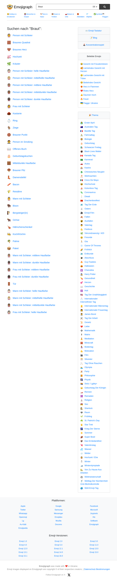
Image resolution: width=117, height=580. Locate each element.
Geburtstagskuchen (20, 156)
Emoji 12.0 (23, 549)
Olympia (86, 367)
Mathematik (87, 330)
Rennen (86, 392)
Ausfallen (86, 221)
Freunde (86, 237)
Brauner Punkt (17, 134)
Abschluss (87, 258)
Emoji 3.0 (94, 541)
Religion (86, 400)
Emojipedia (23, 528)
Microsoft (94, 510)
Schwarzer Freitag (90, 147)
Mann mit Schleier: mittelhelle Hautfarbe (30, 298)
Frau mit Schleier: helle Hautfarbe (27, 312)
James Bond (88, 314)
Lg (23, 521)
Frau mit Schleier (18, 106)
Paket (13, 248)
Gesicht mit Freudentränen (94, 64)
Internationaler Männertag (94, 306)
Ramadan (86, 396)
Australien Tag (88, 127)
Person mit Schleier (20, 35)
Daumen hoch (88, 95)
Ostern (85, 209)
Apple (23, 506)
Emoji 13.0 (94, 549)
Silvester (86, 359)
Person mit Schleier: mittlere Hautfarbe (29, 85)
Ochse (13, 220)
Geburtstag (87, 143)
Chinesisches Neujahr (92, 172)
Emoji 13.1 (23, 552)
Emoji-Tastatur (94, 31)
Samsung (58, 510)
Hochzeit (14, 56)
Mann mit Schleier (19, 198)
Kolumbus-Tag (89, 188)
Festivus (86, 229)
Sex (84, 404)
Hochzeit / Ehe (89, 457)
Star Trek (86, 424)
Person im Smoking (20, 142)
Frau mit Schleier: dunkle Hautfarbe (28, 276)
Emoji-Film (87, 213)
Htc (94, 517)
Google (58, 506)
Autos (85, 164)
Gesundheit (87, 278)
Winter (85, 461)
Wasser (85, 449)
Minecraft (86, 343)
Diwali (85, 196)
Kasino (85, 168)
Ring (12, 120)
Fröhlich (86, 249)
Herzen (85, 282)
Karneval (86, 159)
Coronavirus (88, 192)
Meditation (87, 339)
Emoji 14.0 (58, 552)
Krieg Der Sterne (90, 429)
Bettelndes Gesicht (90, 82)
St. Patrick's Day (90, 420)
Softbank (94, 521)
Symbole (98, 14)
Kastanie (14, 113)
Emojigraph (23, 7)
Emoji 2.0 (58, 541)
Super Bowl (87, 437)
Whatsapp (23, 513)
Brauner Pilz (16, 170)
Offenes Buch (17, 149)
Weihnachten (88, 176)
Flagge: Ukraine (89, 103)
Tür (11, 284)
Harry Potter (88, 274)
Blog (94, 38)
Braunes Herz (17, 49)
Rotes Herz (87, 91)
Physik (85, 379)
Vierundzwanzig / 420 (92, 233)
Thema (94, 115)
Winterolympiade (90, 465)
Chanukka (87, 270)
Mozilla (58, 521)
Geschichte (87, 286)
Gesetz (85, 322)
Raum (85, 412)
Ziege (13, 127)
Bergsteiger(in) (17, 213)
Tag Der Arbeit (88, 318)
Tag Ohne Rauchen (91, 363)
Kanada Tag (87, 155)
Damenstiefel (16, 177)
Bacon (13, 184)
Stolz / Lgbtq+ (88, 384)
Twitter (23, 510)
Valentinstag (88, 445)
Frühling (86, 416)
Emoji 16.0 (58, 556)
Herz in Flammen (89, 87)
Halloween (87, 266)
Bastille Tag (87, 131)
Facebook (94, 506)
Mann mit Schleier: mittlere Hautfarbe (29, 255)
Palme (13, 241)
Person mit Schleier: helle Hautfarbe (28, 71)
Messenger (58, 513)
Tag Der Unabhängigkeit (93, 295)
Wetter (85, 453)
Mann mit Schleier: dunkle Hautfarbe (28, 262)
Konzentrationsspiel (94, 45)
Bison (13, 205)
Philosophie (87, 375)
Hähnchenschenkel (19, 227)
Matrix (85, 334)
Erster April (87, 123)
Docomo (58, 524)
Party (84, 371)
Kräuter (13, 64)
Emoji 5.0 (58, 545)
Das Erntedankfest (90, 441)
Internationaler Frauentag (94, 310)
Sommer (86, 433)
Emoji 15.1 (23, 556)
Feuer (84, 99)
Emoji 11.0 (94, 545)
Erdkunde (86, 254)
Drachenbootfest (90, 200)
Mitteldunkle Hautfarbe (21, 163)
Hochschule (87, 184)
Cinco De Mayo (89, 180)
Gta (84, 241)
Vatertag (86, 225)
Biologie (86, 139)
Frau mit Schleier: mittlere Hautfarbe (28, 269)
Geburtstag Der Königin (93, 388)
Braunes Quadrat (18, 42)
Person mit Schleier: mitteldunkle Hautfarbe (32, 92)
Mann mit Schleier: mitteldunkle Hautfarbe (31, 305)
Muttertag (86, 347)
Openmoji (23, 517)
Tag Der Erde (88, 204)
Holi (84, 290)
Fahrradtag (87, 135)
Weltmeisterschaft (90, 477)
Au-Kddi (23, 524)
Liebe (84, 326)
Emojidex (58, 517)
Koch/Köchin (16, 234)
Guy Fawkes (88, 262)
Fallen (85, 217)
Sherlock (86, 408)
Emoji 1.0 (23, 541)
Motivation (87, 351)
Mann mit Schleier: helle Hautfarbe (27, 291)
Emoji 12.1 (58, 549)
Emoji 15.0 (94, 552)
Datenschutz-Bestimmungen (97, 569)
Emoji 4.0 (23, 545)
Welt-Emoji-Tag (89, 488)
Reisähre (14, 191)
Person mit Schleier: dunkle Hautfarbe (29, 99)
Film (84, 355)
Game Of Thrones (90, 245)
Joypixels (94, 513)
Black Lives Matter (90, 151)
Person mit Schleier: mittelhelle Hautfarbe (31, 78)
